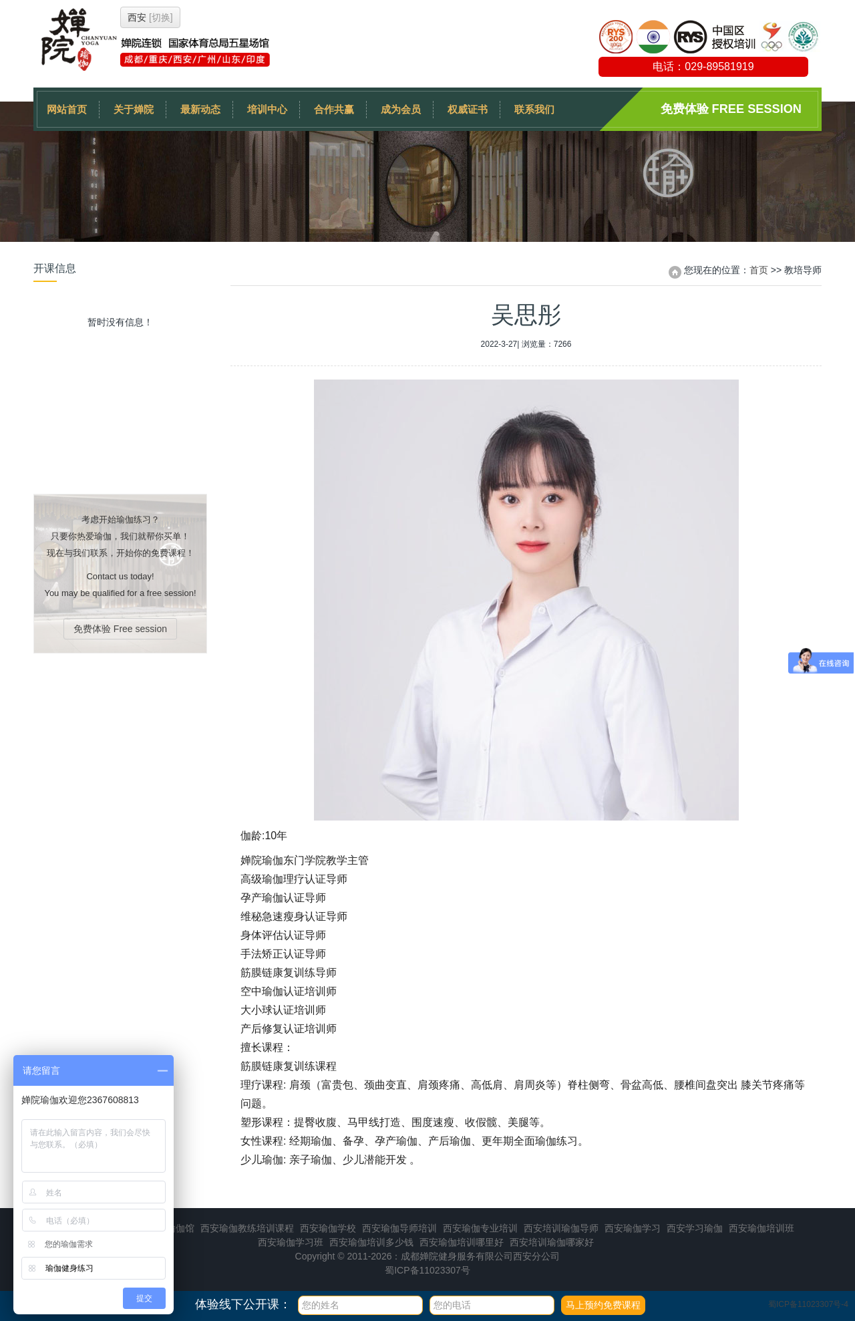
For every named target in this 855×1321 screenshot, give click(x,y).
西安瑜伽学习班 (290, 1242)
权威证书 (468, 109)
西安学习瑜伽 (695, 1228)
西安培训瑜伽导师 (561, 1228)
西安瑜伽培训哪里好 (461, 1242)
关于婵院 (134, 109)
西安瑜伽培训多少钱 (371, 1242)
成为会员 (401, 109)
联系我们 (534, 109)
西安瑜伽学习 (633, 1228)
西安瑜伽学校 (328, 1228)
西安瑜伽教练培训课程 (247, 1228)
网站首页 (67, 109)
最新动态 (200, 109)
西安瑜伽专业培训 (480, 1228)
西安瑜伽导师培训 (399, 1228)
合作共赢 (334, 109)
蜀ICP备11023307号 (427, 1270)
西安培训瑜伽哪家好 (552, 1242)
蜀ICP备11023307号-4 (808, 1304)
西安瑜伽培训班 (761, 1228)
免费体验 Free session (731, 109)
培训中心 (267, 109)
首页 (758, 270)
